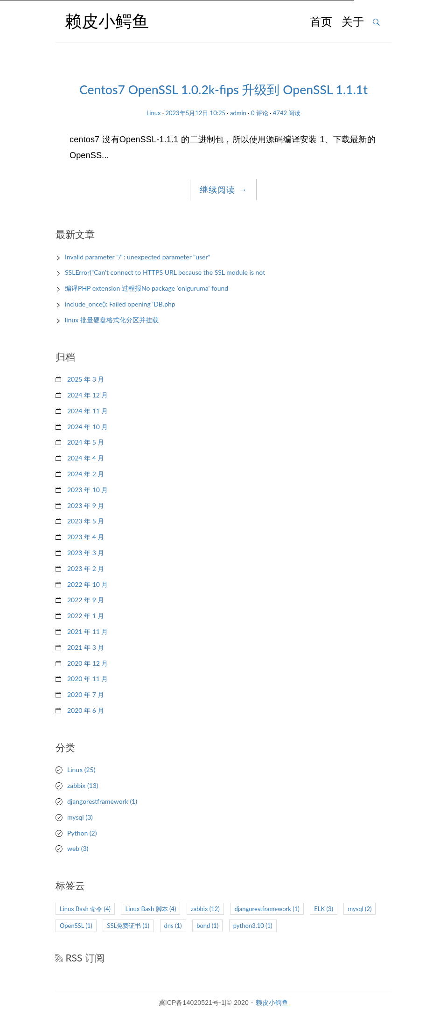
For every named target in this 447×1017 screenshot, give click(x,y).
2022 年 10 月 (87, 584)
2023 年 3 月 (85, 553)
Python (82, 833)
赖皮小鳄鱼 (272, 1002)
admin (238, 113)
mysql (80, 817)
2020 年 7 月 (85, 694)
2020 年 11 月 (87, 679)
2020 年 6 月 (85, 710)
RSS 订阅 (80, 957)
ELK (323, 909)
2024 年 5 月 (85, 442)
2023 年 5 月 (85, 521)
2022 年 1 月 (85, 616)
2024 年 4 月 (85, 458)
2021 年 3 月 (85, 647)
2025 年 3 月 (85, 379)
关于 (353, 22)
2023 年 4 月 (85, 537)
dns (173, 925)
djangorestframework (102, 801)
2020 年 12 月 (87, 663)
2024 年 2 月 (85, 474)
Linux (154, 113)
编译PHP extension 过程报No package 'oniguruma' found (146, 288)
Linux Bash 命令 (85, 909)
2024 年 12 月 (87, 395)
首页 (321, 22)
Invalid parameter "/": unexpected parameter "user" (137, 257)
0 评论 (259, 113)
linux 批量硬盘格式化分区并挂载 (112, 320)
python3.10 (252, 925)
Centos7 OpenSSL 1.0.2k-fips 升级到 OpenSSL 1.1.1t (223, 89)
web (77, 848)
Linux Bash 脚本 (150, 909)
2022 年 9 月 (85, 600)
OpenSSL (76, 925)
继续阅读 (223, 190)
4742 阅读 (287, 113)
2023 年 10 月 (87, 490)
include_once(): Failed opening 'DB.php (120, 304)
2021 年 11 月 (87, 631)
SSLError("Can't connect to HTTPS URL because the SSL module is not (165, 272)
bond (207, 925)
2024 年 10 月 (87, 427)
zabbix (82, 785)
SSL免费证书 (128, 925)
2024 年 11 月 (87, 411)
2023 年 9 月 (85, 505)
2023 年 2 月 (85, 568)
